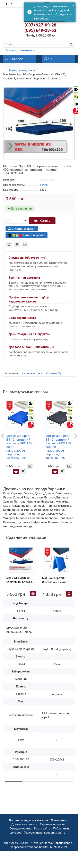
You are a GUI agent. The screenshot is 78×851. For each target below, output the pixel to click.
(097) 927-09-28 (40, 25)
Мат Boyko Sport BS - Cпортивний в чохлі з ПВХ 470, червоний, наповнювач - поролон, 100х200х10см (20, 580)
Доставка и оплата (24, 824)
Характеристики (32, 373)
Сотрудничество (20, 828)
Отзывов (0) (53, 373)
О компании (59, 820)
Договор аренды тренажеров (28, 820)
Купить (42, 220)
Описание (11, 373)
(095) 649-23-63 (40, 30)
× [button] (73, 5)
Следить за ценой (21, 228)
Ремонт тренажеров (20, 50)
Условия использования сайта (45, 832)
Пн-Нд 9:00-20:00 (40, 35)
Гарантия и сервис (52, 824)
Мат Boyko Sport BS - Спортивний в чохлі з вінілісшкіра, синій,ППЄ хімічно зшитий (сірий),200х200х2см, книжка (57, 580)
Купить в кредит (26, 235)
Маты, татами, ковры (22, 70)
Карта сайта (42, 828)
